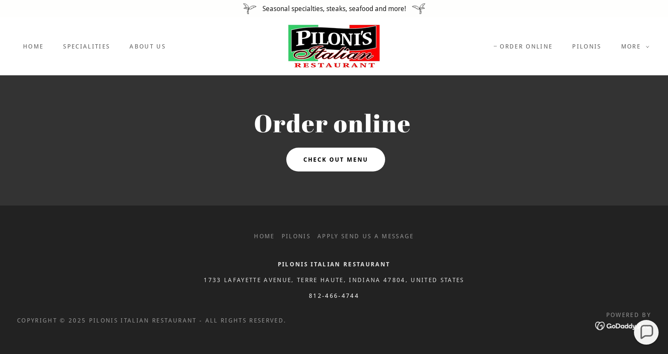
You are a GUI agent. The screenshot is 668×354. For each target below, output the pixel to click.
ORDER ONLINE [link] (526, 46)
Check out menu (335, 159)
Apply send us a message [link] (365, 236)
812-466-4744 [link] (334, 295)
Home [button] (264, 236)
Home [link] (33, 46)
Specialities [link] (86, 46)
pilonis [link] (586, 46)
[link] (334, 46)
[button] (633, 46)
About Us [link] (148, 46)
